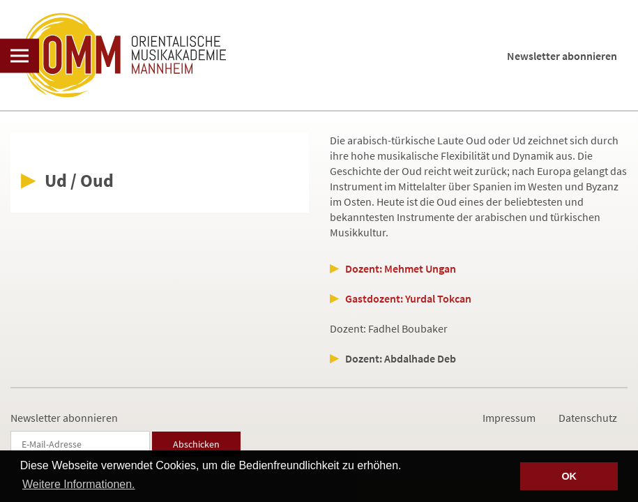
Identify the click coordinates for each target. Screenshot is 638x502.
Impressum (509, 418)
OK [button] (569, 476)
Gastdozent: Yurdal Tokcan (408, 298)
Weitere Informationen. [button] (78, 484)
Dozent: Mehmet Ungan (400, 268)
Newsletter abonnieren (562, 56)
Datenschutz (588, 418)
